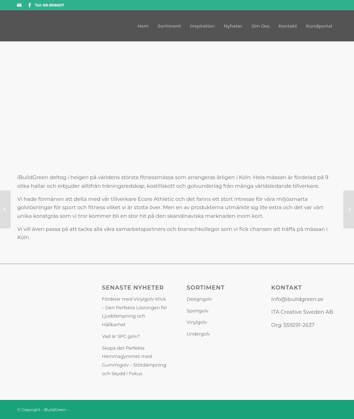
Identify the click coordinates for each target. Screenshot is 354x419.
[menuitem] (143, 25)
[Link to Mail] (19, 5)
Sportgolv (197, 310)
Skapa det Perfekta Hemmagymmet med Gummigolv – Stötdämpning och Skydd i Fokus (134, 360)
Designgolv (199, 299)
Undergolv (198, 334)
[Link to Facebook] (30, 5)
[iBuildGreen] (17, 25)
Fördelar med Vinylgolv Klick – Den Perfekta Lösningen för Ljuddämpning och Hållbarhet (134, 311)
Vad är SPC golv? (121, 336)
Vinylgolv (197, 322)
